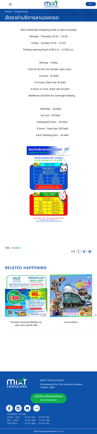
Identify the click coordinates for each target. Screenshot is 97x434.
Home (8, 11)
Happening (21, 11)
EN (90, 4)
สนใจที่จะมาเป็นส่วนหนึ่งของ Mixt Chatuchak (48, 398)
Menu (3, 4)
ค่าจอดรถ (16, 247)
